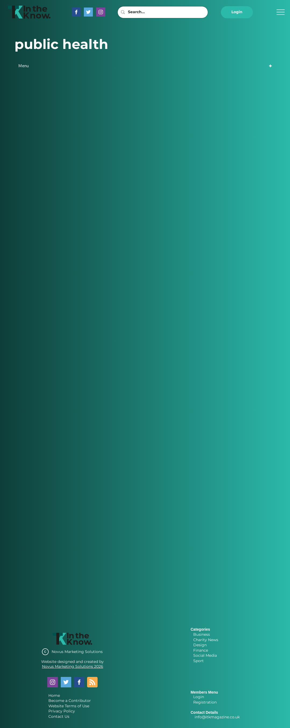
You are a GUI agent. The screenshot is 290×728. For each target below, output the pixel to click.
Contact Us (58, 716)
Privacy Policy (61, 711)
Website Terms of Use (68, 706)
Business (201, 634)
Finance (200, 650)
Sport (198, 660)
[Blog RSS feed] (92, 682)
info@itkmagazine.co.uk (217, 717)
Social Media (205, 655)
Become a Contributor (69, 700)
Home (54, 695)
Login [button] (198, 696)
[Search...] (162, 12)
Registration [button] (205, 702)
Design (200, 644)
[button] (237, 12)
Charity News (205, 639)
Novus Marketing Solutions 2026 (72, 666)
